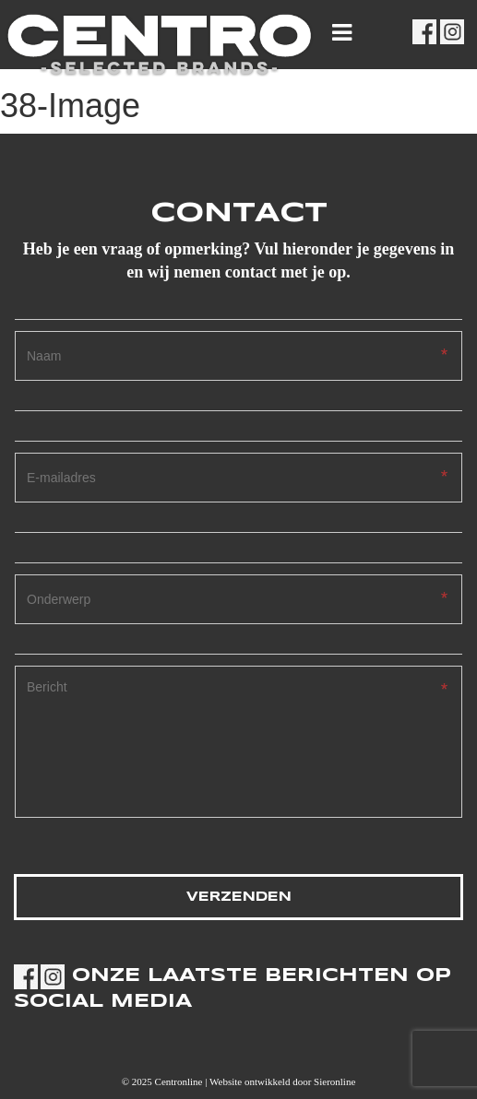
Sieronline (334, 1081)
